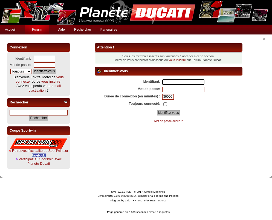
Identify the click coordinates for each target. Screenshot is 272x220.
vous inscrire (50, 81)
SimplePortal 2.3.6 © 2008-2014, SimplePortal (126, 195)
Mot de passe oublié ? (168, 121)
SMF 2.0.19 (118, 191)
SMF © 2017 (135, 191)
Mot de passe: (20, 65)
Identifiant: (23, 58)
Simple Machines (154, 191)
